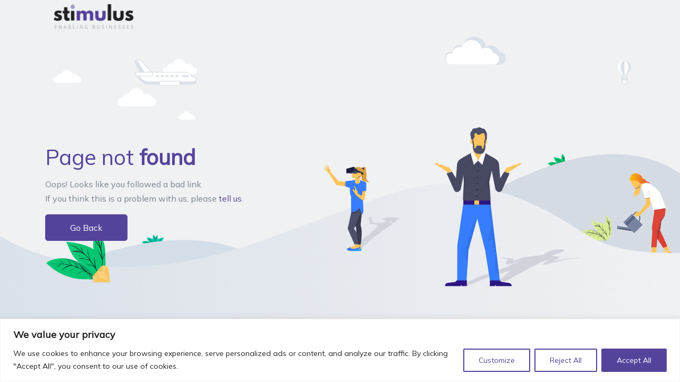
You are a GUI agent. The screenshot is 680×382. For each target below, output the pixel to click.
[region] (340, 350)
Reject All (566, 360)
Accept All (634, 360)
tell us (230, 198)
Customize (497, 360)
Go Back (86, 227)
